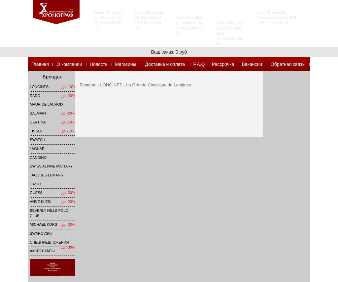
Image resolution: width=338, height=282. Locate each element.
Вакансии (252, 64)
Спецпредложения (49, 242)
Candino (38, 158)
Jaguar (37, 149)
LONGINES (39, 87)
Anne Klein (40, 202)
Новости (99, 64)
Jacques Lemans (46, 175)
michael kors (43, 224)
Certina (38, 122)
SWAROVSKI (40, 233)
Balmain (38, 113)
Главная (40, 64)
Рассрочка (223, 64)
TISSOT (36, 131)
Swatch (37, 140)
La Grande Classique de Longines (158, 84)
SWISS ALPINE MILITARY (51, 166)
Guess (36, 193)
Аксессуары (42, 251)
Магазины (125, 64)
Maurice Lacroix (46, 104)
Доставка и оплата (165, 64)
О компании (69, 64)
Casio (35, 184)
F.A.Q (199, 64)
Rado (35, 96)
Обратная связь (288, 64)
